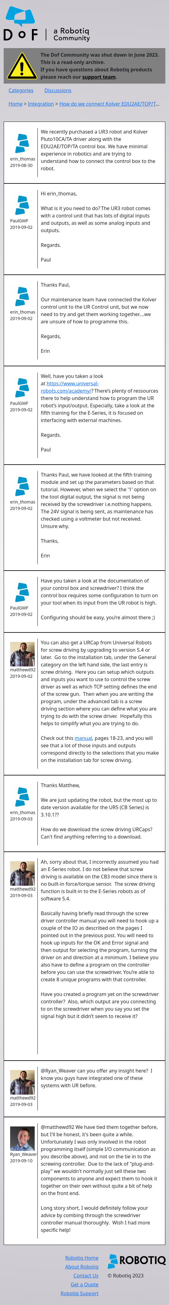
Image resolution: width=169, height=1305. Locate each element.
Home (16, 103)
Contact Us (86, 1275)
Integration (41, 103)
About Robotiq (81, 1266)
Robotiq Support (79, 1293)
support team (99, 77)
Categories (21, 90)
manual (83, 738)
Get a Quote (84, 1284)
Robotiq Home (81, 1257)
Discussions (57, 90)
